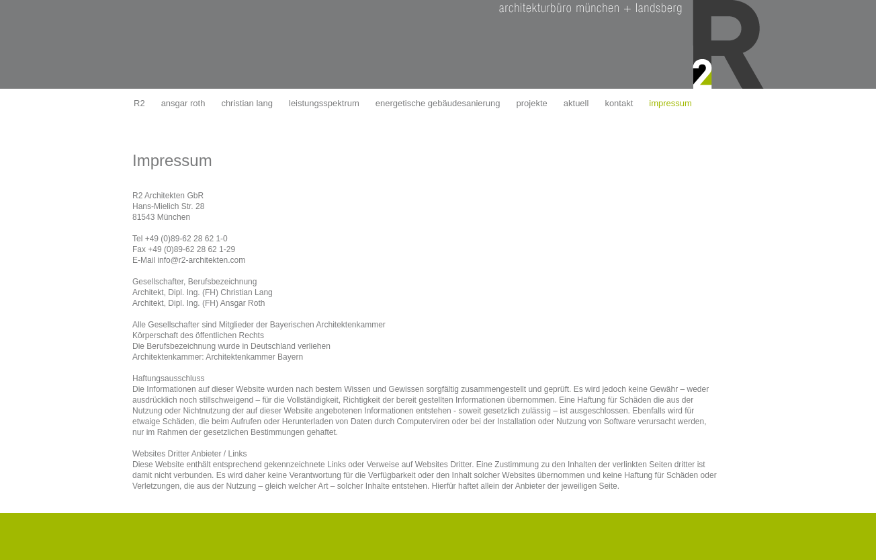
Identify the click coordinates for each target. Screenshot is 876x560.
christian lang (247, 103)
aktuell (576, 103)
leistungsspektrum (324, 103)
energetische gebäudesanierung (438, 103)
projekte (532, 103)
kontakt (619, 103)
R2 (139, 103)
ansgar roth (183, 103)
